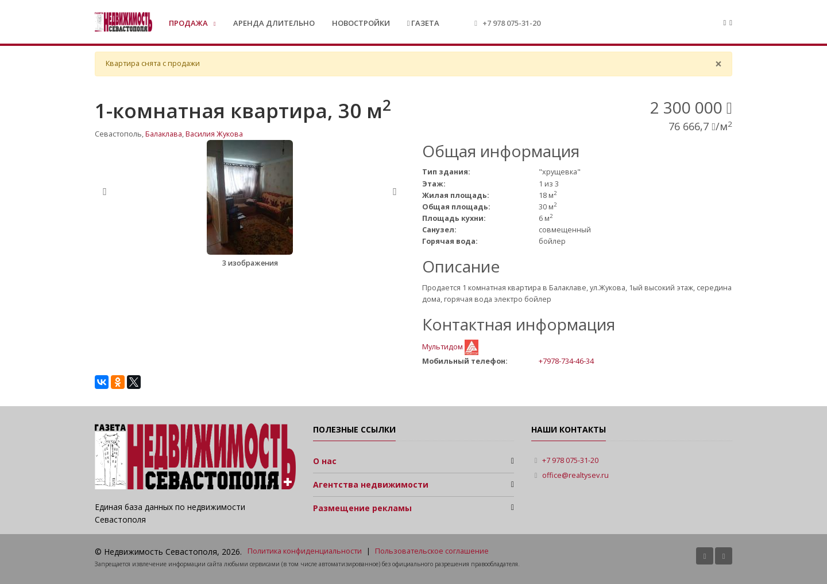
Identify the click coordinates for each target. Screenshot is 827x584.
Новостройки (361, 23)
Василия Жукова (214, 134)
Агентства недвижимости (370, 484)
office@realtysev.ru (575, 475)
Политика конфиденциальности (305, 551)
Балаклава (163, 134)
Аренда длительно (274, 23)
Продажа (189, 23)
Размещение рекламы (362, 508)
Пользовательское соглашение (432, 551)
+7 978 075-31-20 (511, 23)
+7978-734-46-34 (566, 361)
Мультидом (443, 347)
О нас (325, 460)
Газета (423, 23)
